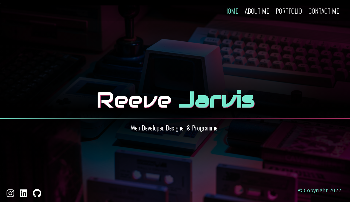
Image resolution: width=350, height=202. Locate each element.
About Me (257, 11)
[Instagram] (11, 195)
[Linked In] (24, 195)
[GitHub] (37, 195)
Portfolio (289, 11)
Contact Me (323, 11)
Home (231, 11)
